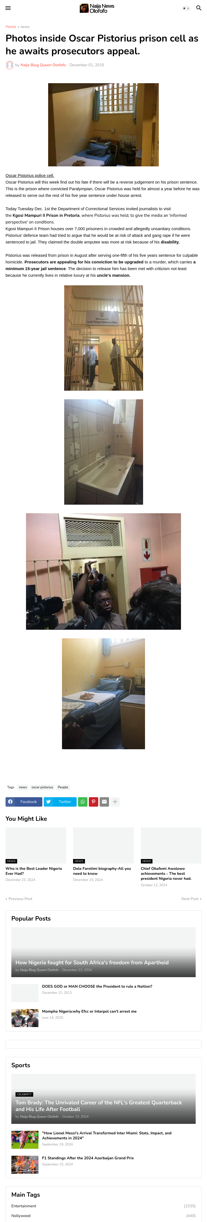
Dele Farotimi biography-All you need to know (102, 871)
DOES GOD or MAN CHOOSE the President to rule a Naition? (97, 986)
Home (11, 27)
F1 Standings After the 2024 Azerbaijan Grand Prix (88, 1158)
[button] (7, 8)
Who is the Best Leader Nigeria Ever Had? (34, 871)
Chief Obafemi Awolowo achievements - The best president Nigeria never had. (166, 873)
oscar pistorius (42, 787)
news (25, 27)
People (63, 787)
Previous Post (20, 898)
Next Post (189, 898)
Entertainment (103, 1206)
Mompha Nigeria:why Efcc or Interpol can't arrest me (89, 1011)
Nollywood (103, 1216)
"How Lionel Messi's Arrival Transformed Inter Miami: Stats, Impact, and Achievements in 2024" (107, 1136)
